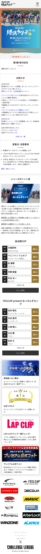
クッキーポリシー (20, 535)
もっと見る (20, 290)
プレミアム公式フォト (10, 95)
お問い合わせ (20, 538)
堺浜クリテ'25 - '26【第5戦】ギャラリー (15, 91)
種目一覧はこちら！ (8, 169)
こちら (16, 127)
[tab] (14, 50)
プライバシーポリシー (20, 532)
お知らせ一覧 (20, 136)
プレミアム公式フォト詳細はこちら (15, 110)
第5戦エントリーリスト (10, 121)
